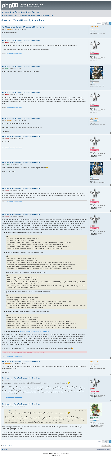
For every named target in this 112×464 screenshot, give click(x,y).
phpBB (50, 453)
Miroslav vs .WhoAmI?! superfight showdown (22, 20)
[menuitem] (12, 12)
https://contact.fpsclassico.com (14, 53)
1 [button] (105, 23)
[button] (103, 23)
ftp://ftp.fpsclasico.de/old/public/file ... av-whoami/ (35, 331)
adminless (10, 411)
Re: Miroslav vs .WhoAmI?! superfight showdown (23, 27)
